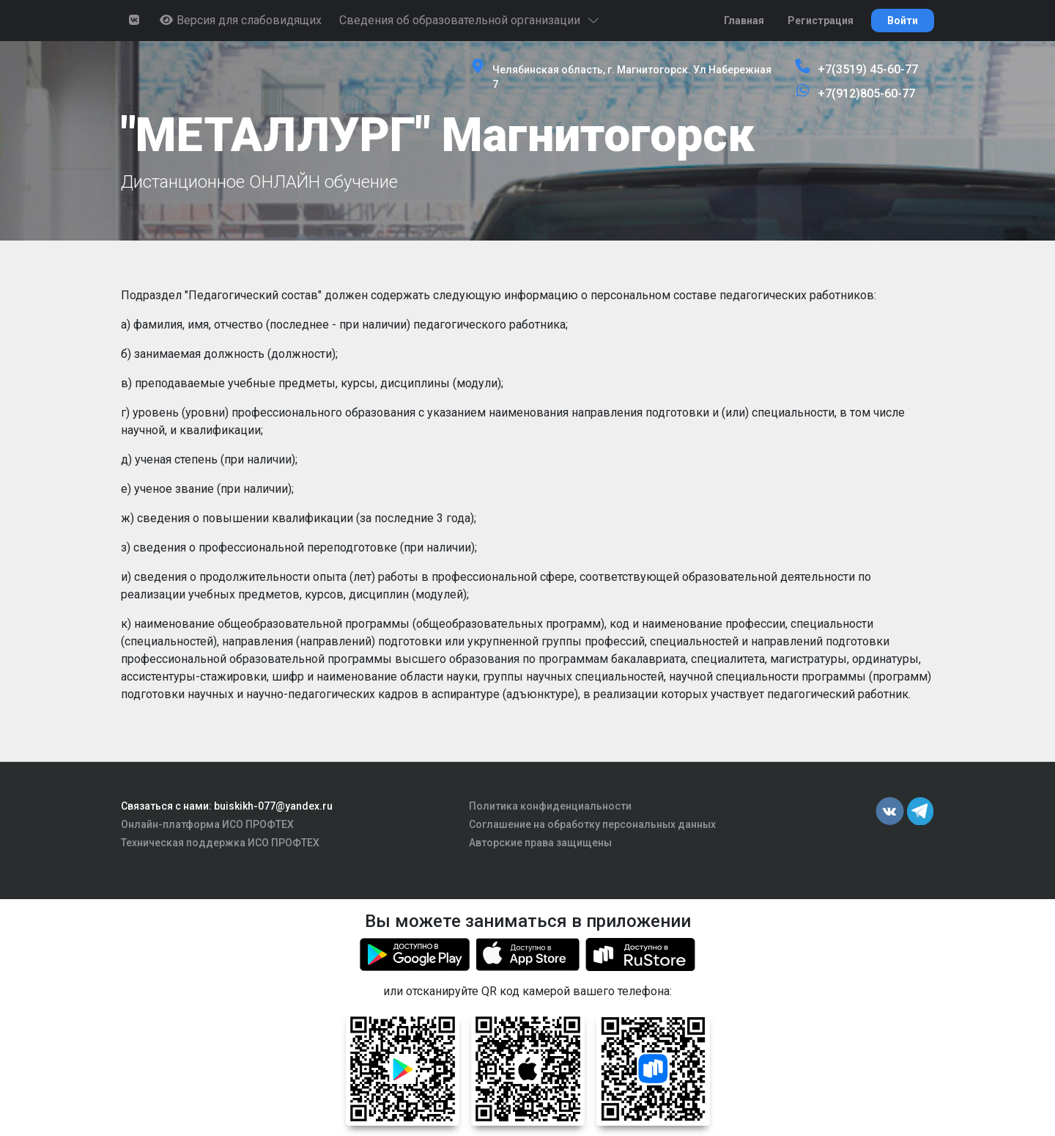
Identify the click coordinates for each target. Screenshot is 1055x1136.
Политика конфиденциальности (550, 806)
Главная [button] (744, 20)
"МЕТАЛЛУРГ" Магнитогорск (438, 135)
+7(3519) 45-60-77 (868, 69)
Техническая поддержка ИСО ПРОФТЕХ (220, 843)
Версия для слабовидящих (240, 20)
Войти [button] (902, 20)
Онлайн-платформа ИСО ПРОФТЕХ (207, 824)
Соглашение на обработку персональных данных (592, 824)
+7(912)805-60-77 (866, 93)
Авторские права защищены (540, 843)
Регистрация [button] (821, 20)
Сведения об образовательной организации (470, 20)
